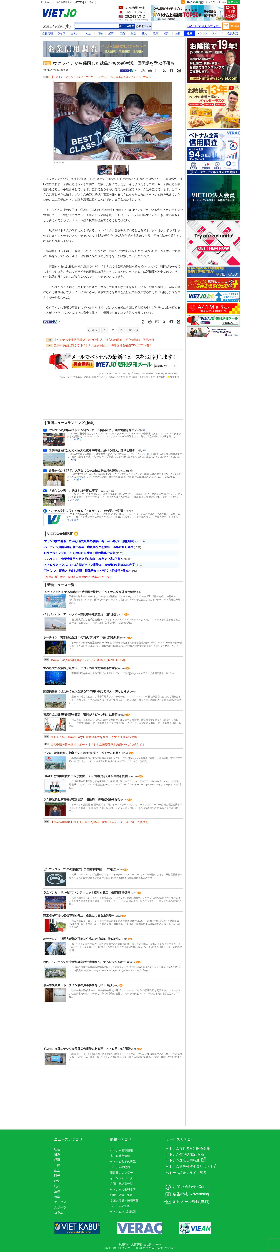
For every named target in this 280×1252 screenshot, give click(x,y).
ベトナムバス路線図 (123, 1211)
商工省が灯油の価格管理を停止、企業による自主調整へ (79, 915)
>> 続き (78, 439)
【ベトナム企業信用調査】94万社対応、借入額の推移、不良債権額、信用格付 (104, 339)
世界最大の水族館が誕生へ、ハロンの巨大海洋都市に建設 (80, 668)
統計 (167, 33)
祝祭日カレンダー (121, 1172)
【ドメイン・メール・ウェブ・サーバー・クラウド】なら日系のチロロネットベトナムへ (101, 77)
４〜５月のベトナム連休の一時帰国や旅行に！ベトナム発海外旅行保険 (90, 591)
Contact (205, 1187)
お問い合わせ (184, 1187)
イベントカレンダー (123, 1178)
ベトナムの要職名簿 (123, 1189)
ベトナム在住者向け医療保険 (188, 1148)
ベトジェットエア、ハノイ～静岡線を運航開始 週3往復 (80, 614)
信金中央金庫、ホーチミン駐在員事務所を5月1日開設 (78, 985)
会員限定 (232, 33)
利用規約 (161, 377)
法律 (178, 33)
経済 (111, 33)
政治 (155, 33)
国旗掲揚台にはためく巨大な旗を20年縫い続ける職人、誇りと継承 (86, 691)
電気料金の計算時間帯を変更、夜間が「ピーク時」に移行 (80, 714)
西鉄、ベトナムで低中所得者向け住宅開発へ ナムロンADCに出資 (86, 962)
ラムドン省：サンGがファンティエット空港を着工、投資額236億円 (87, 892)
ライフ (62, 33)
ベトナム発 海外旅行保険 (185, 1154)
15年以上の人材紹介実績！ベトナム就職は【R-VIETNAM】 (89, 660)
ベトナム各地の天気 (123, 1161)
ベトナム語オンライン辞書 (186, 1173)
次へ (132, 330)
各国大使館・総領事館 (124, 1200)
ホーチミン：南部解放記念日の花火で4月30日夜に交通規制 (81, 637)
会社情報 (47, 33)
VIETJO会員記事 (60, 534)
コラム (58, 1212)
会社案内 (149, 1244)
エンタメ (202, 33)
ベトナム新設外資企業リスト (191, 1166)
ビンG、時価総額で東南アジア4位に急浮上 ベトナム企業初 (82, 752)
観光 (144, 33)
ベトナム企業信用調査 (186, 1160)
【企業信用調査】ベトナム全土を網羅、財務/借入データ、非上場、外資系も (99, 822)
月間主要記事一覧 (121, 1183)
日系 (100, 33)
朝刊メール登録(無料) (191, 1202)
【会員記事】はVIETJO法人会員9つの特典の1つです (76, 576)
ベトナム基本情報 (121, 1150)
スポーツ (217, 33)
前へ (94, 330)
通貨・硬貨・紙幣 (121, 1194)
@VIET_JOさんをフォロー (204, 26)
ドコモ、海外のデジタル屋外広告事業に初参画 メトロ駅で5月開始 (87, 1048)
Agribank (122, 20)
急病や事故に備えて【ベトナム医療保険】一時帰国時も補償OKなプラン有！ (103, 345)
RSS (158, 1244)
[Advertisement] (110, 400)
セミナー (75, 33)
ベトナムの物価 (120, 1167)
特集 (189, 33)
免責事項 (173, 377)
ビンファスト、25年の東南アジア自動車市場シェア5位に (80, 869)
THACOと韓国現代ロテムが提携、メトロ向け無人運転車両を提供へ (87, 776)
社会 (88, 33)
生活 (133, 33)
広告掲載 (180, 1194)
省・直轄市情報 (120, 1155)
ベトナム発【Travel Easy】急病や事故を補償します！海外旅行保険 (94, 737)
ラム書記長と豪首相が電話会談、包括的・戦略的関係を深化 (82, 799)
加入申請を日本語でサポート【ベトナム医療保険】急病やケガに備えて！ (98, 744)
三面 (122, 33)
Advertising (199, 1194)
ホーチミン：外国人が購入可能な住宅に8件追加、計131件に (82, 938)
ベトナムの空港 (120, 1206)
